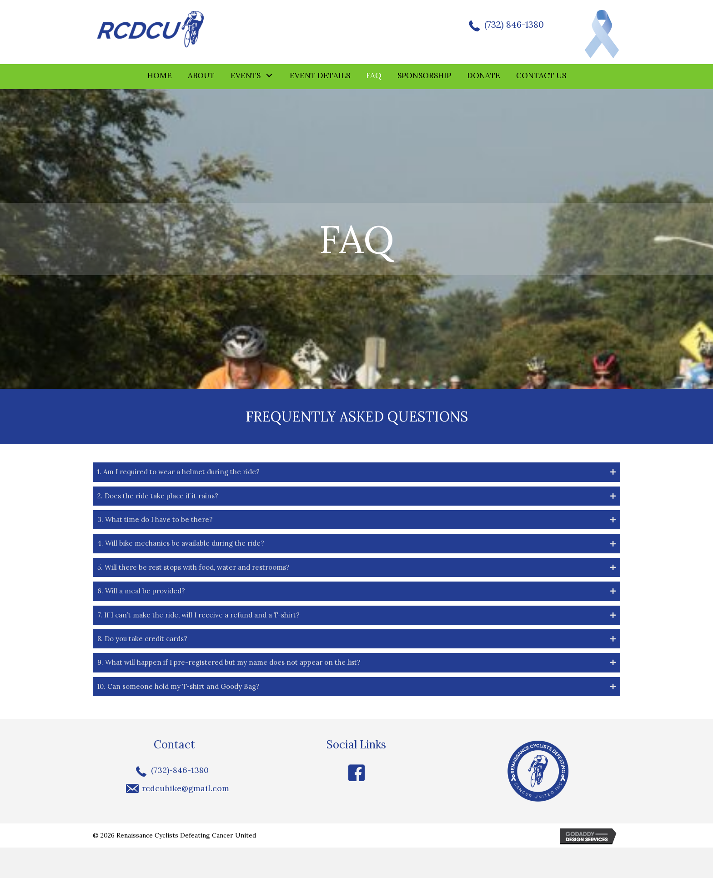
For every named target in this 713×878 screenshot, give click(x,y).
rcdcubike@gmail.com (185, 818)
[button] (269, 76)
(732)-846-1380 (180, 800)
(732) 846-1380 (512, 25)
